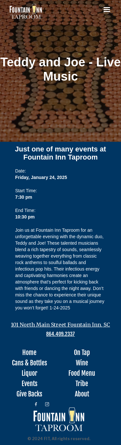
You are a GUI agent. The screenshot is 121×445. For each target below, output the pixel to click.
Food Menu (81, 373)
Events (29, 383)
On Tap (82, 352)
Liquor (29, 373)
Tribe (82, 383)
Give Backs (29, 394)
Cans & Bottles (29, 363)
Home (29, 352)
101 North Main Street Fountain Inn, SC (60, 324)
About (82, 394)
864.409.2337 (60, 334)
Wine (82, 363)
